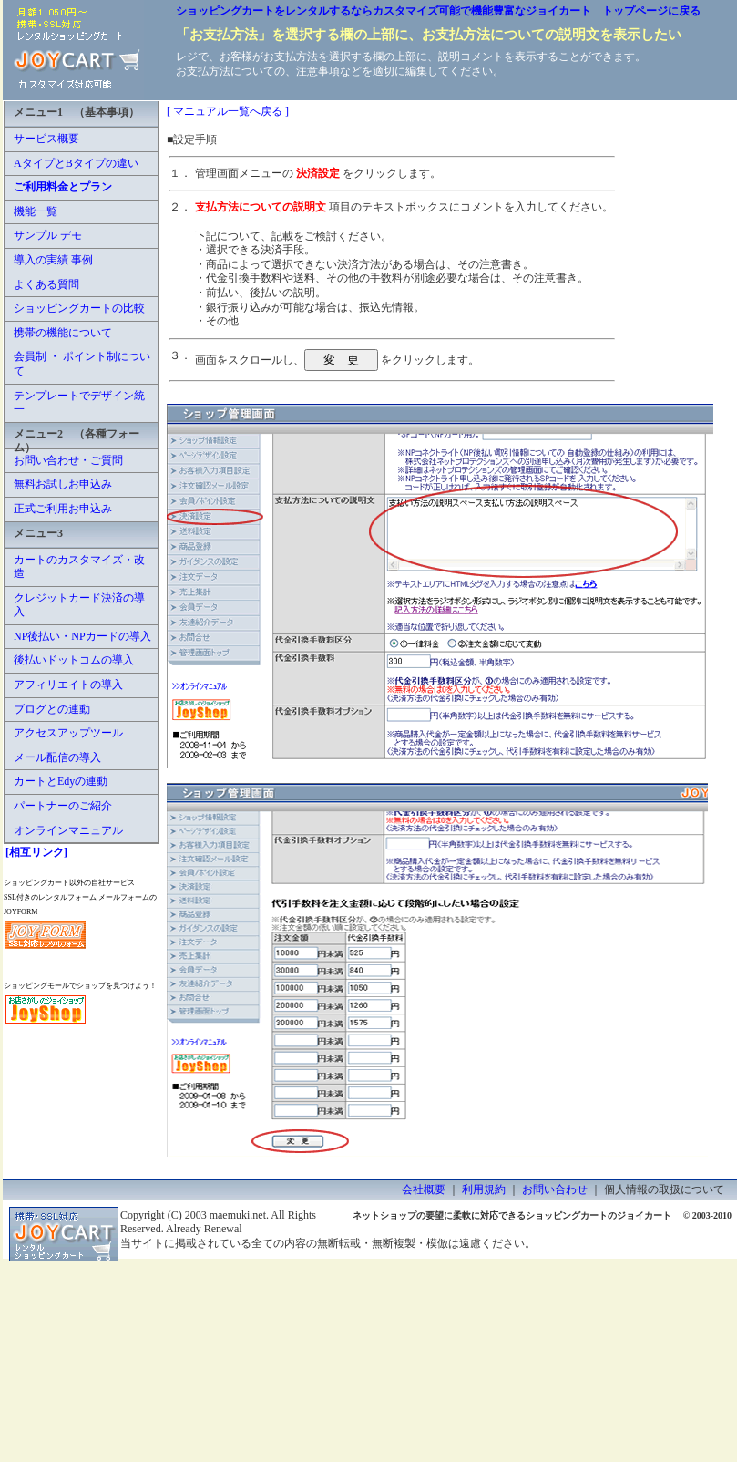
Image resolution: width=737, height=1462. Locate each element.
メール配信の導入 (57, 757)
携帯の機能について (63, 332)
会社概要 (423, 1189)
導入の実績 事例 (53, 259)
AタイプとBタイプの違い (76, 163)
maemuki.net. (239, 1215)
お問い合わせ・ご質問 (68, 460)
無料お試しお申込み (63, 484)
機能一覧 (35, 211)
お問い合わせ (555, 1189)
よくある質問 (46, 284)
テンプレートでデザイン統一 (79, 403)
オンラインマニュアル (68, 830)
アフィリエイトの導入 (68, 684)
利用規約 (484, 1189)
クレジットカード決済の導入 (79, 605)
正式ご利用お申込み (63, 508)
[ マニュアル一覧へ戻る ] (228, 111)
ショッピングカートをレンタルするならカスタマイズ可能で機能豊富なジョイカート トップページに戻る (438, 11)
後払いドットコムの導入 (74, 660)
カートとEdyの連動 (60, 781)
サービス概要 (46, 138)
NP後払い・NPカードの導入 (82, 636)
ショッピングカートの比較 (79, 308)
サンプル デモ (48, 235)
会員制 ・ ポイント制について (82, 363)
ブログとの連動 (52, 709)
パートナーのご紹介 (63, 805)
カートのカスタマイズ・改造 (79, 567)
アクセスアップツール (68, 732)
